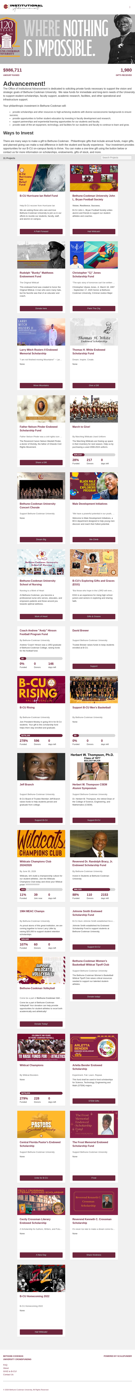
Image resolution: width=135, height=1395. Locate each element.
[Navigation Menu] (130, 7)
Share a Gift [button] (41, 462)
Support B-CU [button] (41, 820)
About (6, 1368)
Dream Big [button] (41, 539)
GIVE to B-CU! (10, 1371)
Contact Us (8, 1374)
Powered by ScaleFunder (118, 1356)
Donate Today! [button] (41, 1024)
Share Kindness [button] (94, 1255)
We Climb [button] (93, 539)
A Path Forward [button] (41, 231)
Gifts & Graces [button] (94, 616)
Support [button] (94, 666)
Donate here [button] (41, 308)
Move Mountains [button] (41, 385)
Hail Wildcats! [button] (94, 231)
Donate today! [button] (93, 996)
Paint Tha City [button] (93, 308)
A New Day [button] (41, 1255)
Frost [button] (94, 1178)
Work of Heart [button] (41, 616)
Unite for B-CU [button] (41, 1178)
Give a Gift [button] (94, 385)
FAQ (5, 1365)
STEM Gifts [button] (94, 1101)
